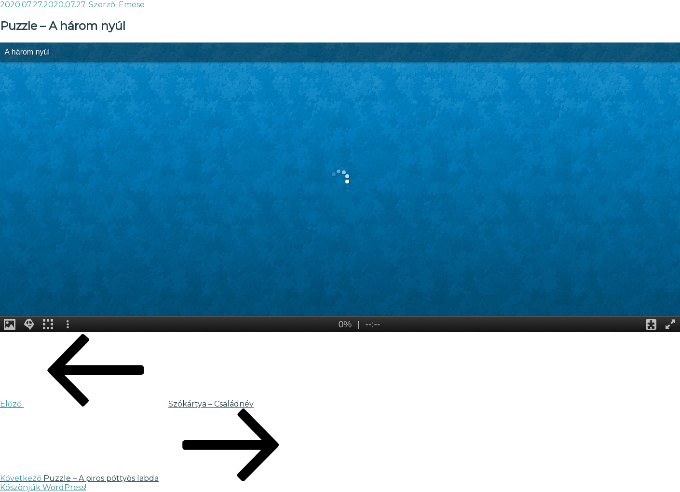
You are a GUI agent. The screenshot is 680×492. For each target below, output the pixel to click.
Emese (132, 4)
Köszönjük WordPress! (43, 487)
